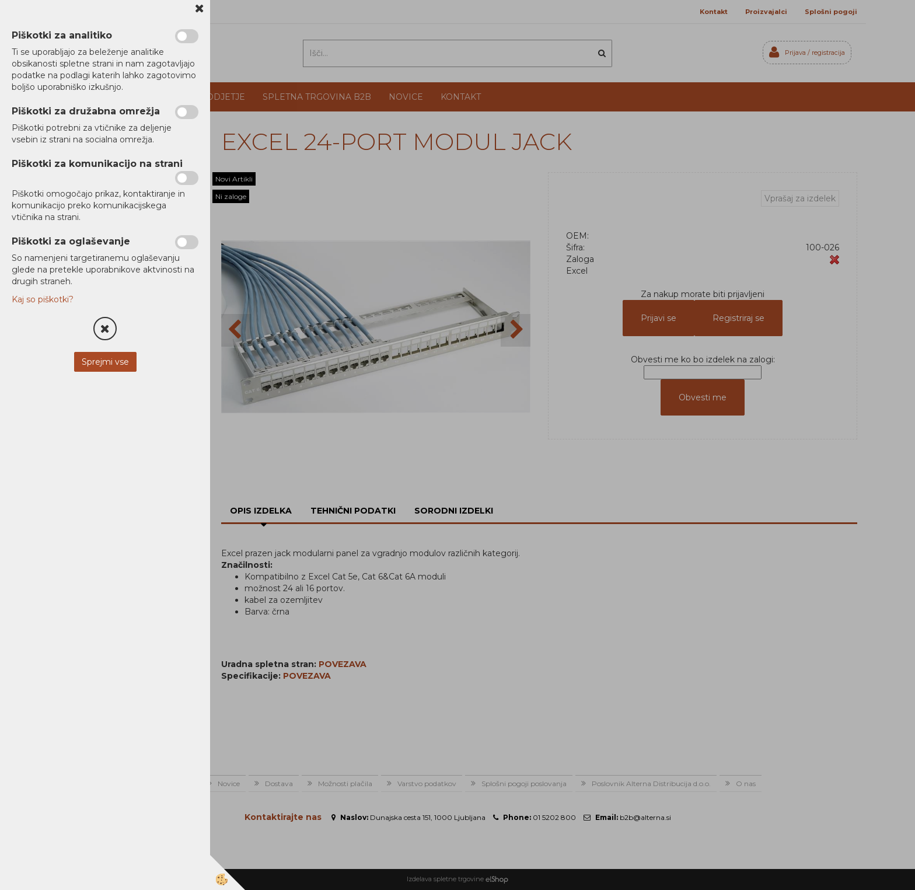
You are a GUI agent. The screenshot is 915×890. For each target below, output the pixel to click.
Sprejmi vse (105, 362)
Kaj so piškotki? (43, 299)
